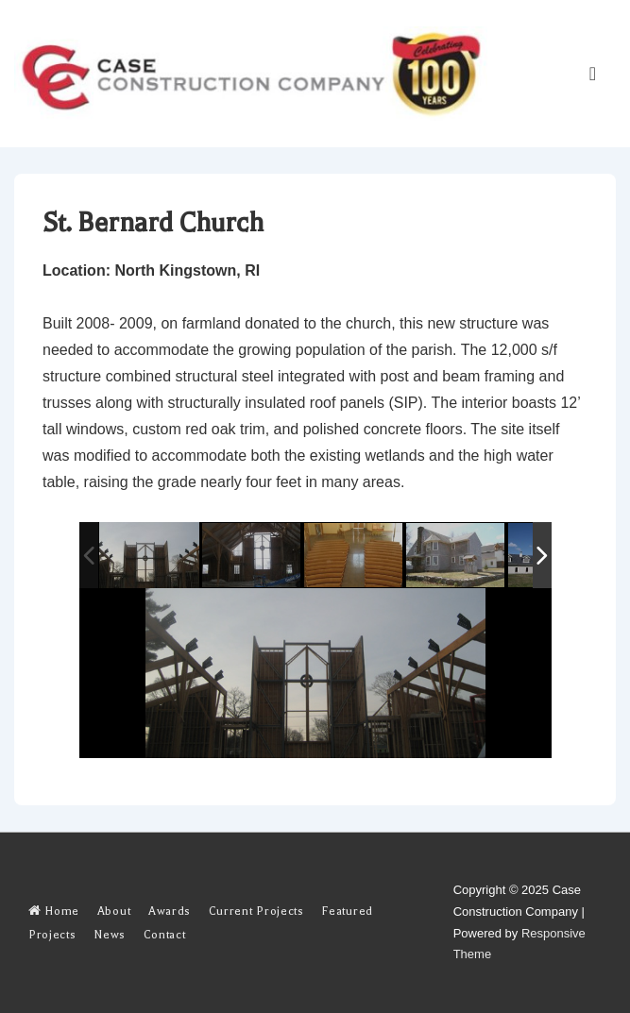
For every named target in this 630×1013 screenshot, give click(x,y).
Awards (169, 911)
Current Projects (256, 911)
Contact (165, 934)
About (113, 911)
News (110, 934)
